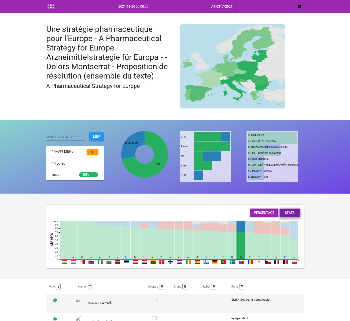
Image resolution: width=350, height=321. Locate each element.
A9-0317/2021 (221, 6)
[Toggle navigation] (299, 6)
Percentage (264, 213)
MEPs (62, 151)
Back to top (295, 315)
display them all (137, 299)
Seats (290, 213)
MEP (96, 136)
